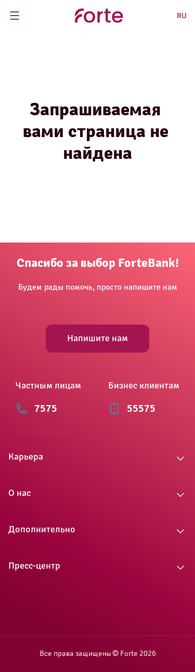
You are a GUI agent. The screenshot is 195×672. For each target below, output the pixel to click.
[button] (97, 458)
